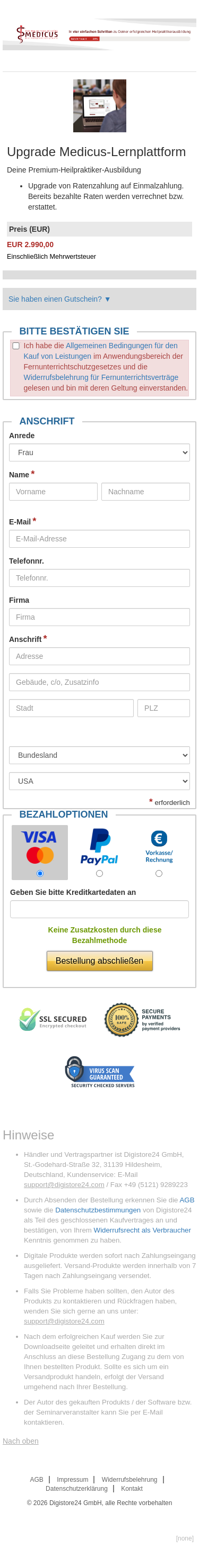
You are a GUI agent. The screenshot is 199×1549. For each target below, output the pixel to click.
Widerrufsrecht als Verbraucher (142, 1230)
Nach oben (21, 1441)
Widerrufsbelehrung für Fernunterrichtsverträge (101, 377)
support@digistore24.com (64, 1185)
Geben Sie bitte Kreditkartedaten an (73, 892)
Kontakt (132, 1488)
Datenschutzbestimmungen (98, 1210)
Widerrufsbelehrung (130, 1479)
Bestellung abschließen (99, 960)
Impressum (72, 1479)
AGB (186, 1200)
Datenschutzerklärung (77, 1488)
